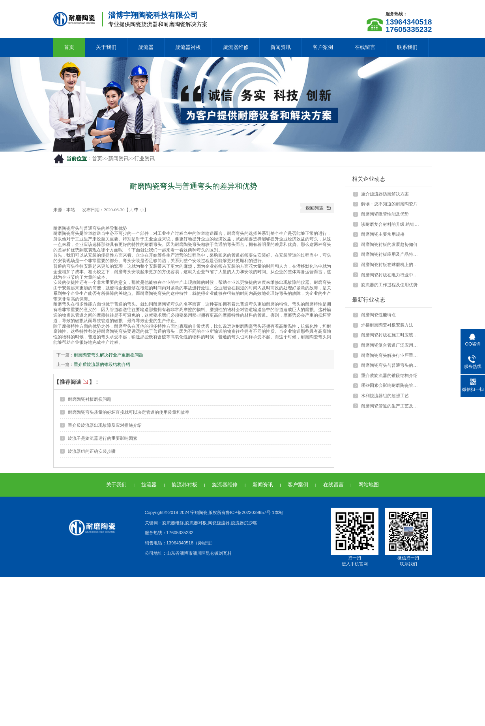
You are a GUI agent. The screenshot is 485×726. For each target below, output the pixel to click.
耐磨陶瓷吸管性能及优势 (385, 214)
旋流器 (146, 47)
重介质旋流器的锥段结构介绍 (102, 364)
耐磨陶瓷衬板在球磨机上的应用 (391, 264)
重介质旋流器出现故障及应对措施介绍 (105, 425)
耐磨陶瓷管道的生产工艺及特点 (391, 405)
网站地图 (368, 485)
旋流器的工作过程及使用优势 (389, 284)
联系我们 (407, 47)
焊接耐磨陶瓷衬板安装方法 (387, 325)
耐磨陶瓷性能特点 (378, 314)
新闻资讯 (280, 47)
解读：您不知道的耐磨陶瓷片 (389, 203)
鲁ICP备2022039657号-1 (250, 512)
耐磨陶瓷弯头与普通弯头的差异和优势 (391, 365)
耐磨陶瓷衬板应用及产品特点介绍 (391, 254)
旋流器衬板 (188, 47)
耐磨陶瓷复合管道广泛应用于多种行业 (391, 345)
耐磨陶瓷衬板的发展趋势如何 (389, 244)
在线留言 (365, 47)
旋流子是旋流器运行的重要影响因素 (102, 438)
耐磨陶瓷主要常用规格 (382, 234)
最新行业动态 (368, 299)
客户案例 (323, 47)
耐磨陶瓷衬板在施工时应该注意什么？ (391, 334)
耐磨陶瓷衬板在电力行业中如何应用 (391, 274)
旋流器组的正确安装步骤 (92, 451)
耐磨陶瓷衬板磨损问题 (89, 399)
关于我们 (106, 47)
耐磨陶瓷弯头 (66, 228)
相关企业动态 (368, 179)
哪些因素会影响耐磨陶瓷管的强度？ (391, 385)
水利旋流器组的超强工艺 (385, 395)
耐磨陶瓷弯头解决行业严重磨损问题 (108, 355)
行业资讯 (144, 158)
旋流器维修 (236, 47)
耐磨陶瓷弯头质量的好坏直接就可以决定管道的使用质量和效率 (128, 412)
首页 (69, 47)
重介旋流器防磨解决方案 (385, 193)
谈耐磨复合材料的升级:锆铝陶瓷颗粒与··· (391, 224)
